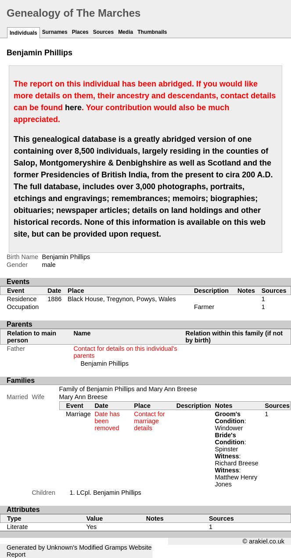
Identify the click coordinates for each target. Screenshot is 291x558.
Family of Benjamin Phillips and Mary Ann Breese (128, 388)
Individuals (23, 33)
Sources (103, 32)
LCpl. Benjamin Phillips (109, 492)
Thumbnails (152, 32)
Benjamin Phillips (104, 363)
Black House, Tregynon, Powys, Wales (122, 298)
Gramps (116, 547)
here (73, 107)
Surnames (55, 32)
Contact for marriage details (149, 421)
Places (80, 32)
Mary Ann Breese (83, 396)
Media (125, 32)
